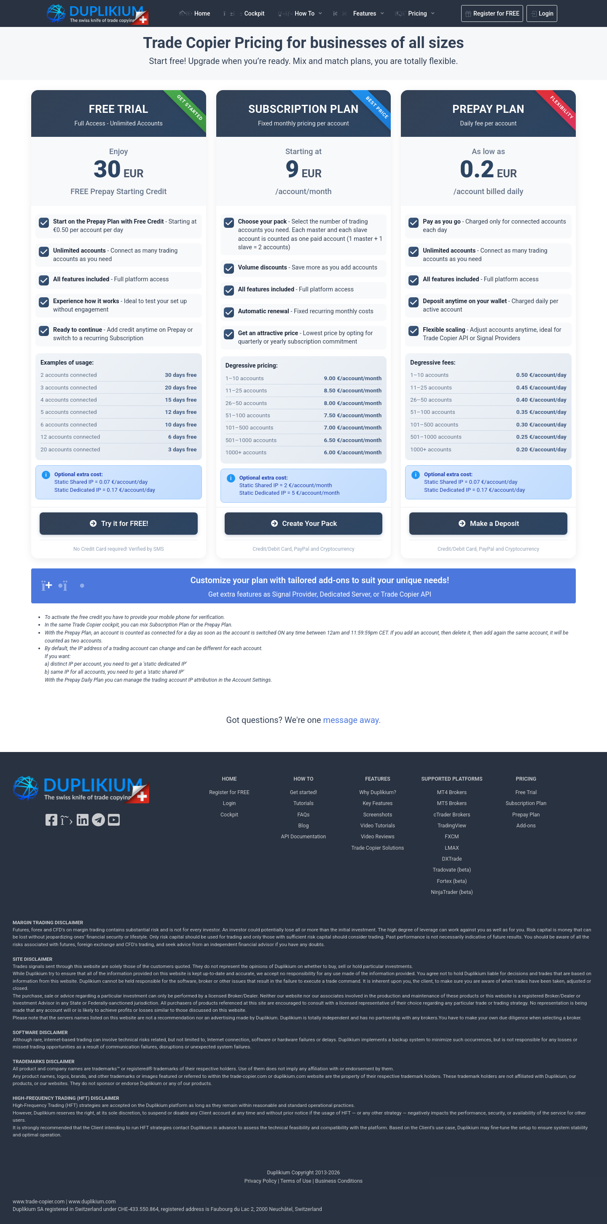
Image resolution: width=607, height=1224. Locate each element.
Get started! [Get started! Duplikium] (303, 792)
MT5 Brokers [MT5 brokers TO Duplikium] (452, 803)
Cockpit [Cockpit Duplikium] (229, 814)
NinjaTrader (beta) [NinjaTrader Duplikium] (452, 892)
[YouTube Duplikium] (114, 820)
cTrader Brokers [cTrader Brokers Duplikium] (451, 814)
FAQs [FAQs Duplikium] (304, 814)
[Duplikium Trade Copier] (81, 791)
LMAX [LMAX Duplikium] (452, 848)
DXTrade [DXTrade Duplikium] (452, 859)
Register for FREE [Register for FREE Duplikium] (229, 792)
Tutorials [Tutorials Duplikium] (303, 803)
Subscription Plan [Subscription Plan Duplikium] (526, 803)
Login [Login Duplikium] (229, 803)
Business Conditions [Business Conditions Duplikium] (339, 1181)
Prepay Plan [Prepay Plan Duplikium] (526, 814)
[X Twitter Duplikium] (66, 820)
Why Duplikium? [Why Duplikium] (377, 792)
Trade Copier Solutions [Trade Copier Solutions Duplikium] (378, 848)
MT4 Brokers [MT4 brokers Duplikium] (452, 792)
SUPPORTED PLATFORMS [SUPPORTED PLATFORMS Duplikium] (452, 779)
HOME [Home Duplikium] (229, 779)
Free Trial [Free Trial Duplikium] (526, 792)
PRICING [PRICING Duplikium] (526, 779)
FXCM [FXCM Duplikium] (452, 836)
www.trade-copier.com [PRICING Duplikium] (38, 1201)
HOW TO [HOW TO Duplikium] (304, 779)
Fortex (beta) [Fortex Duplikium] (452, 881)
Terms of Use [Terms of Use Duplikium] (295, 1181)
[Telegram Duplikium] (98, 820)
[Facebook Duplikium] (51, 820)
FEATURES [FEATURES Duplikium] (377, 779)
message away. (352, 720)
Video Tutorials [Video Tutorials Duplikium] (377, 825)
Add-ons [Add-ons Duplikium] (526, 825)
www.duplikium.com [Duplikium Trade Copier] (92, 1201)
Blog (303, 825)
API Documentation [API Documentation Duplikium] (303, 836)
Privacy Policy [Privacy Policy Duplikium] (260, 1181)
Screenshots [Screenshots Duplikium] (377, 814)
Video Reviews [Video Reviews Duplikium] (378, 836)
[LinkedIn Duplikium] (83, 820)
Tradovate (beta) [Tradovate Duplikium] (452, 870)
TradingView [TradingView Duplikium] (452, 825)
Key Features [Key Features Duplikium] (377, 803)
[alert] (303, 585)
